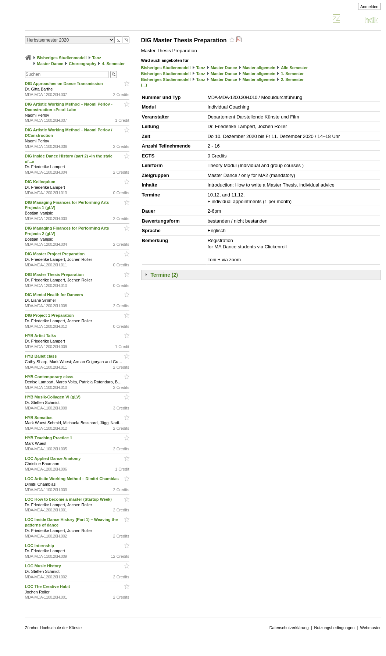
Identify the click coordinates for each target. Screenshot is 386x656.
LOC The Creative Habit (48, 586)
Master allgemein (259, 67)
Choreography (82, 63)
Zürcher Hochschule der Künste (53, 627)
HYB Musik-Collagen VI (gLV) (53, 397)
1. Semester (292, 73)
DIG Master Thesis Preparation (55, 274)
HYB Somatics (39, 417)
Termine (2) (164, 275)
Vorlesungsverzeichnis (79, 20)
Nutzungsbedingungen (334, 627)
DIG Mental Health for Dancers (54, 294)
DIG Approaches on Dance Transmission (64, 83)
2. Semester (292, 79)
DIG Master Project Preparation (55, 254)
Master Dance (50, 63)
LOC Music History (43, 566)
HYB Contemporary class (50, 377)
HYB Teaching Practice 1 (49, 438)
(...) (144, 85)
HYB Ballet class (41, 356)
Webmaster (370, 627)
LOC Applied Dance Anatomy (53, 458)
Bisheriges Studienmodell (62, 58)
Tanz (96, 58)
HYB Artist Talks (41, 335)
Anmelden (369, 6)
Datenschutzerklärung (289, 627)
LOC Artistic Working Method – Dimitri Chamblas (72, 478)
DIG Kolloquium (41, 182)
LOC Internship (40, 545)
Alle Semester (294, 67)
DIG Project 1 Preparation (50, 315)
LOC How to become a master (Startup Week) (69, 499)
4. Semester (113, 63)
